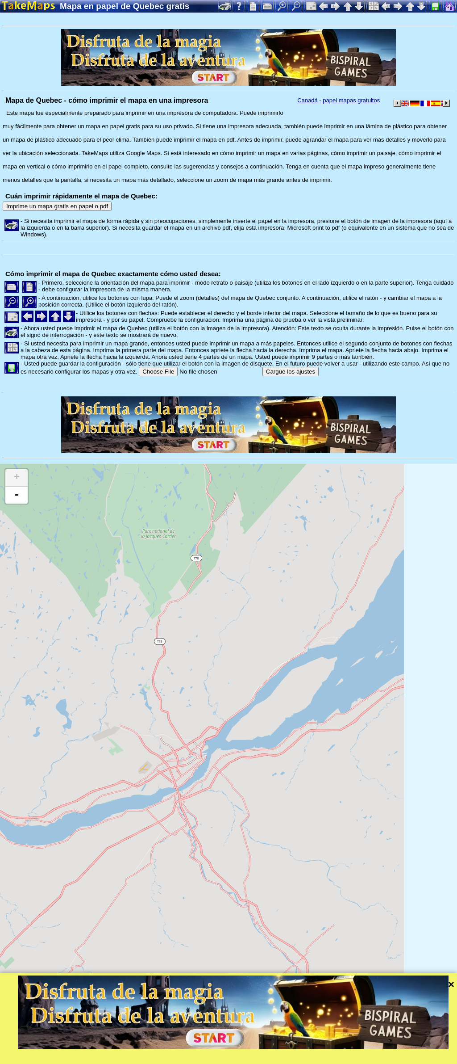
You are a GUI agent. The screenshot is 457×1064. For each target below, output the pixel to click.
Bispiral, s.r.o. (92, 1057)
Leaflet (280, 1045)
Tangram (310, 1045)
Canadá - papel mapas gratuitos (338, 100)
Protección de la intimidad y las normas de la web (222, 1057)
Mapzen (388, 1045)
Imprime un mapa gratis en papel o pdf (57, 206)
